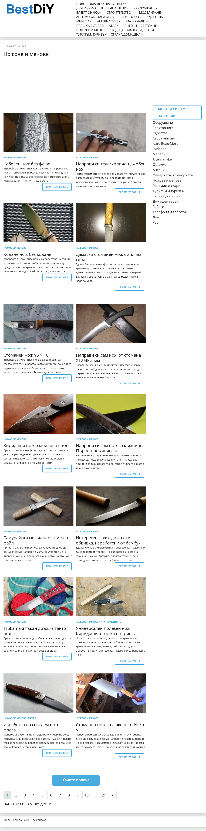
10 (86, 795)
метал (32, 718)
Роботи (158, 206)
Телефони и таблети (169, 212)
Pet (155, 222)
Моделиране (150, 13)
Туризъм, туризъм (91, 34)
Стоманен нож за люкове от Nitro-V (111, 727)
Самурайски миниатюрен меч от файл (37, 540)
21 (104, 795)
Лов (156, 217)
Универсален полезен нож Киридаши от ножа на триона (106, 630)
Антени (130, 26)
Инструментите (110, 621)
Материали (136, 21)
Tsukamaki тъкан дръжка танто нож (35, 630)
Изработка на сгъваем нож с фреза (32, 727)
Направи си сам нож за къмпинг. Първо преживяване (109, 448)
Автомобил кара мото (95, 17)
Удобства (155, 17)
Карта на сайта (13, 820)
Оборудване (144, 8)
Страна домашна (125, 34)
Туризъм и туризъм (169, 191)
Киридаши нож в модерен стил (35, 445)
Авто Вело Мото (165, 143)
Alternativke (107, 21)
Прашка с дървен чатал (96, 26)
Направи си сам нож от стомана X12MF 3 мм (108, 357)
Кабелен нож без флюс (27, 164)
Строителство (119, 13)
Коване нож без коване (27, 254)
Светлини (148, 26)
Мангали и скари (166, 185)
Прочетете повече (57, 186)
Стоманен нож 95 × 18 (26, 355)
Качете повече (75, 779)
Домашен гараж (166, 201)
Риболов (131, 17)
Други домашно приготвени (101, 8)
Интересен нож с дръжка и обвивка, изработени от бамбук (108, 540)
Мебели (82, 21)
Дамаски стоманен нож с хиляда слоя (108, 256)
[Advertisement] (76, 84)
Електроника (87, 13)
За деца (117, 30)
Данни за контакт (35, 820)
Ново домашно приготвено (101, 4)
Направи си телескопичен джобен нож (111, 166)
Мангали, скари (140, 30)
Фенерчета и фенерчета (173, 175)
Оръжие (159, 164)
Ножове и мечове (91, 30)
